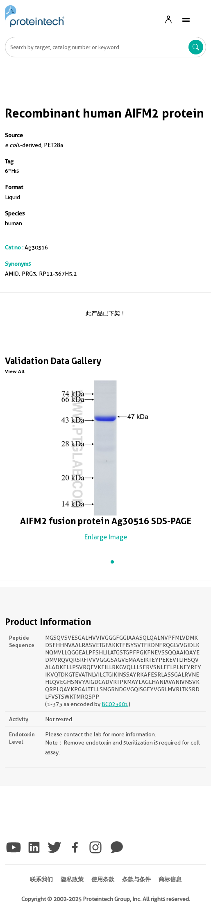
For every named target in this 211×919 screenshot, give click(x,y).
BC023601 (115, 704)
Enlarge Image (105, 537)
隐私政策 (72, 879)
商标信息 (170, 879)
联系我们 (41, 879)
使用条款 (102, 879)
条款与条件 (136, 879)
